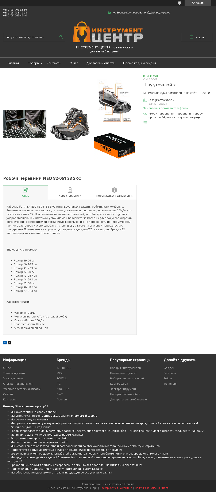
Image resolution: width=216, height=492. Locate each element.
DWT (60, 394)
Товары (33, 63)
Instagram (170, 383)
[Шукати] (61, 37)
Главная (13, 63)
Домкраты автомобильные (128, 399)
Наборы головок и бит (125, 394)
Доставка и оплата (100, 63)
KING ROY (63, 389)
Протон (62, 399)
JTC (59, 383)
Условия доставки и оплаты (21, 389)
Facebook (170, 373)
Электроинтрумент (123, 389)
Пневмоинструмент (123, 373)
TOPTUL (62, 378)
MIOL (60, 373)
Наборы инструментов (125, 368)
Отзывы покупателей (17, 383)
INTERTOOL (64, 368)
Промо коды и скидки (139, 63)
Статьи (8, 394)
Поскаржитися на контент (116, 488)
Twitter (168, 378)
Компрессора (119, 383)
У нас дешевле (13, 378)
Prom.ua (129, 484)
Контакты (54, 63)
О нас (74, 63)
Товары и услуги (14, 373)
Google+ (169, 368)
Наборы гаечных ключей (127, 378)
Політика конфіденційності (152, 488)
